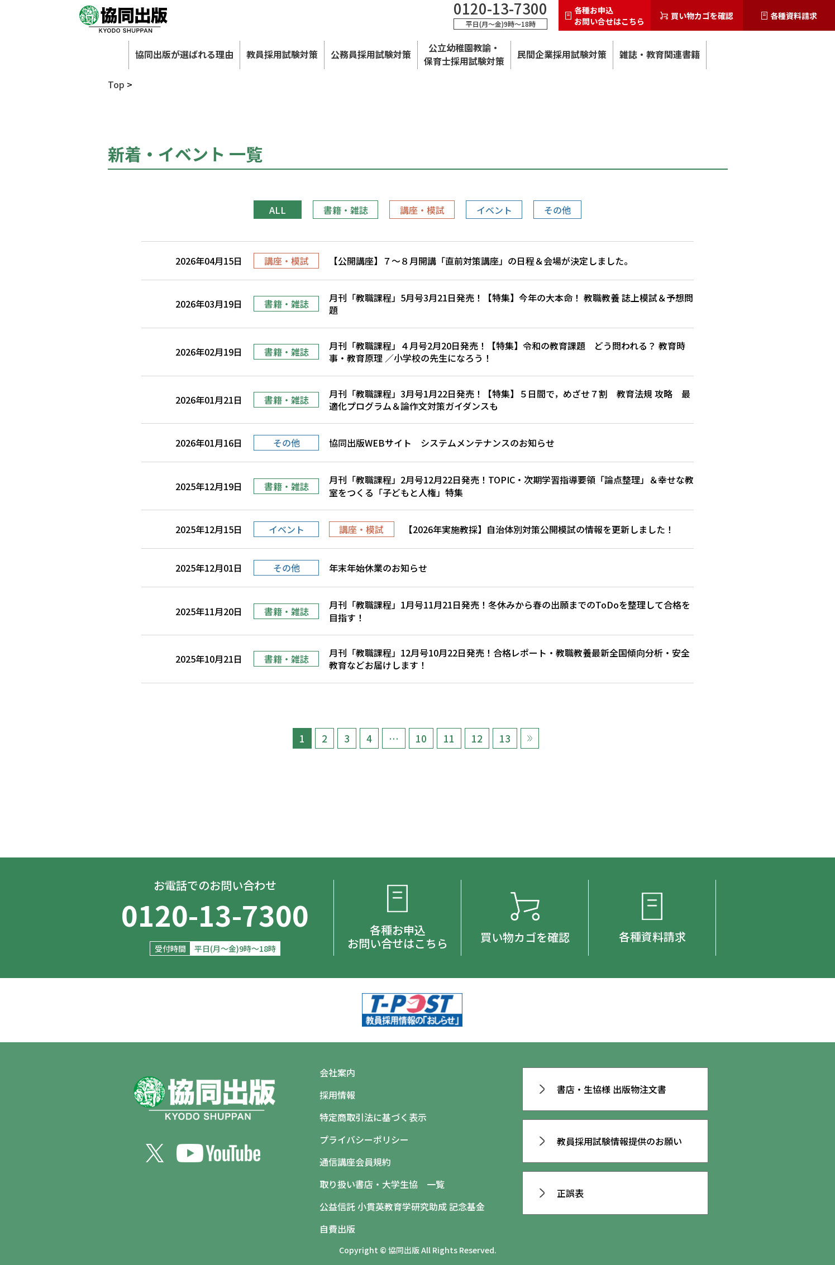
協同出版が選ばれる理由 (184, 54)
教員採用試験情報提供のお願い (611, 1141)
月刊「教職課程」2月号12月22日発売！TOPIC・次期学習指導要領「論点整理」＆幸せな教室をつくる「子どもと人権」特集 (511, 486)
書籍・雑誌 (345, 210)
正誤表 (562, 1193)
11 (449, 738)
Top (116, 84)
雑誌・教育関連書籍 (659, 54)
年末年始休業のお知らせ (378, 568)
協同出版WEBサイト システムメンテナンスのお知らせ (442, 443)
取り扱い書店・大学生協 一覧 (382, 1184)
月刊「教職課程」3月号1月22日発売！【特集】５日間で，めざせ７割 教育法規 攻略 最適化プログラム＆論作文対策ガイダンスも (509, 400)
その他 (557, 210)
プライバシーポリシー (364, 1139)
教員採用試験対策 (282, 54)
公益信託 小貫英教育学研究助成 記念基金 (402, 1206)
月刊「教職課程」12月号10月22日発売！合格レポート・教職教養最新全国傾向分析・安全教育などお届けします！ (509, 659)
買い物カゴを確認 (696, 15)
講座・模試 (422, 210)
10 (421, 738)
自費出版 (337, 1228)
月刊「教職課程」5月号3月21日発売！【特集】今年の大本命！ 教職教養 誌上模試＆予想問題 (511, 304)
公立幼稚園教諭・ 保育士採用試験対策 (464, 54)
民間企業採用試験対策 (562, 54)
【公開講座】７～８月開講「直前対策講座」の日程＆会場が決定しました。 (481, 261)
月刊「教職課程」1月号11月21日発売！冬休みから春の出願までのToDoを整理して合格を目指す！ (509, 611)
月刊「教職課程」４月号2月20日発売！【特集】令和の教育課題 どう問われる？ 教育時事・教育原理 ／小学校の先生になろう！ (507, 352)
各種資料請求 (789, 15)
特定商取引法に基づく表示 (373, 1117)
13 (504, 738)
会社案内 (337, 1072)
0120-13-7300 (500, 8)
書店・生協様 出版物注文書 (603, 1089)
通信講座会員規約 (355, 1161)
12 (477, 738)
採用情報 (337, 1094)
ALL (277, 210)
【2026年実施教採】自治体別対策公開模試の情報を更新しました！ (539, 529)
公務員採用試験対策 (371, 54)
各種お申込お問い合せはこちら (605, 15)
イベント (494, 210)
